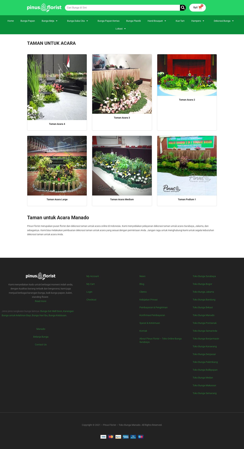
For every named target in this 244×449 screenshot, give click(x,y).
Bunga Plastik (133, 20)
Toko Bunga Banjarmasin (206, 338)
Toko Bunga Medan (203, 377)
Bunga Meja (49, 21)
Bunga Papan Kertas (108, 20)
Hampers (197, 21)
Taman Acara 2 (187, 99)
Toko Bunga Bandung (204, 299)
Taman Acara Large (57, 199)
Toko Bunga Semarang (205, 393)
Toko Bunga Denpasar (204, 354)
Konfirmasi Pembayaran (152, 315)
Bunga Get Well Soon (51, 311)
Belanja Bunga (40, 336)
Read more (40, 301)
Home (10, 20)
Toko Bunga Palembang (205, 362)
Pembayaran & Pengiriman (153, 307)
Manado (40, 329)
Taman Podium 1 (187, 199)
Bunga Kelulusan (57, 315)
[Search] (183, 8)
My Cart (90, 284)
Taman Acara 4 (57, 124)
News (142, 276)
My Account (92, 276)
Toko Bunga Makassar (204, 385)
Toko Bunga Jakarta (203, 291)
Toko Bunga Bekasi (203, 307)
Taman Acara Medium (122, 199)
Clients (143, 291)
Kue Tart (180, 20)
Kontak (143, 330)
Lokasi (121, 29)
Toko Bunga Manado (204, 315)
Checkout (91, 299)
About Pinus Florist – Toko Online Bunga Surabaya (160, 340)
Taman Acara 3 (122, 117)
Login (89, 291)
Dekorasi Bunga (224, 21)
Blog (141, 284)
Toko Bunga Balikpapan (205, 369)
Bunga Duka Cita (77, 21)
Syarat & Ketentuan (149, 323)
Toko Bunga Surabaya (204, 276)
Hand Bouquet (157, 21)
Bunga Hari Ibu (40, 315)
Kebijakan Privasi (148, 299)
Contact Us (41, 344)
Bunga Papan (28, 20)
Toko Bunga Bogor (202, 284)
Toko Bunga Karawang (205, 346)
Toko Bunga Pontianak (205, 323)
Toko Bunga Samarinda (205, 330)
